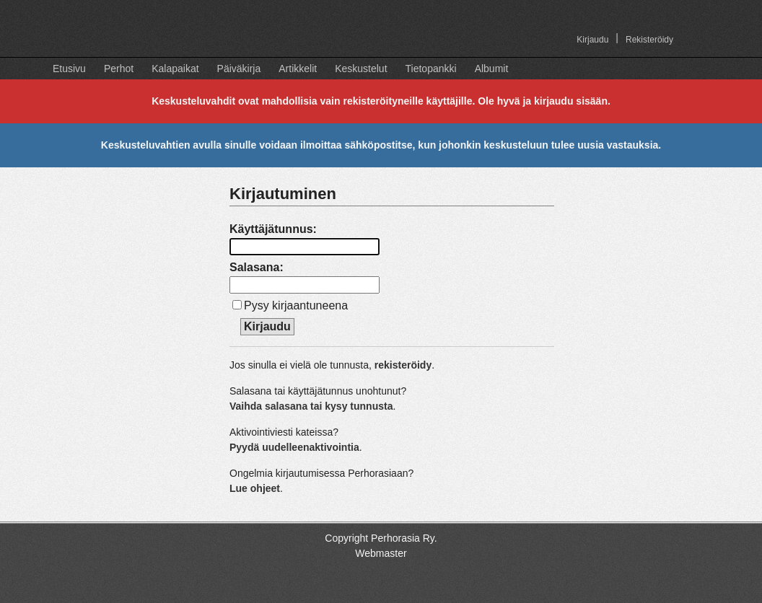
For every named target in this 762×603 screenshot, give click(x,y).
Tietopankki (431, 68)
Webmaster (380, 553)
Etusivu (69, 68)
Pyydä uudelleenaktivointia (294, 447)
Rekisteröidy (649, 40)
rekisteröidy (403, 365)
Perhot (118, 68)
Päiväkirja (239, 68)
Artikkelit (298, 68)
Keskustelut (361, 68)
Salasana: (256, 267)
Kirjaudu (592, 40)
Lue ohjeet (254, 488)
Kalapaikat (175, 68)
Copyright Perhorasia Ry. (381, 538)
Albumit (492, 68)
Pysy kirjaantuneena (296, 305)
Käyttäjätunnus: (273, 229)
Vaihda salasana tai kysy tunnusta (311, 406)
